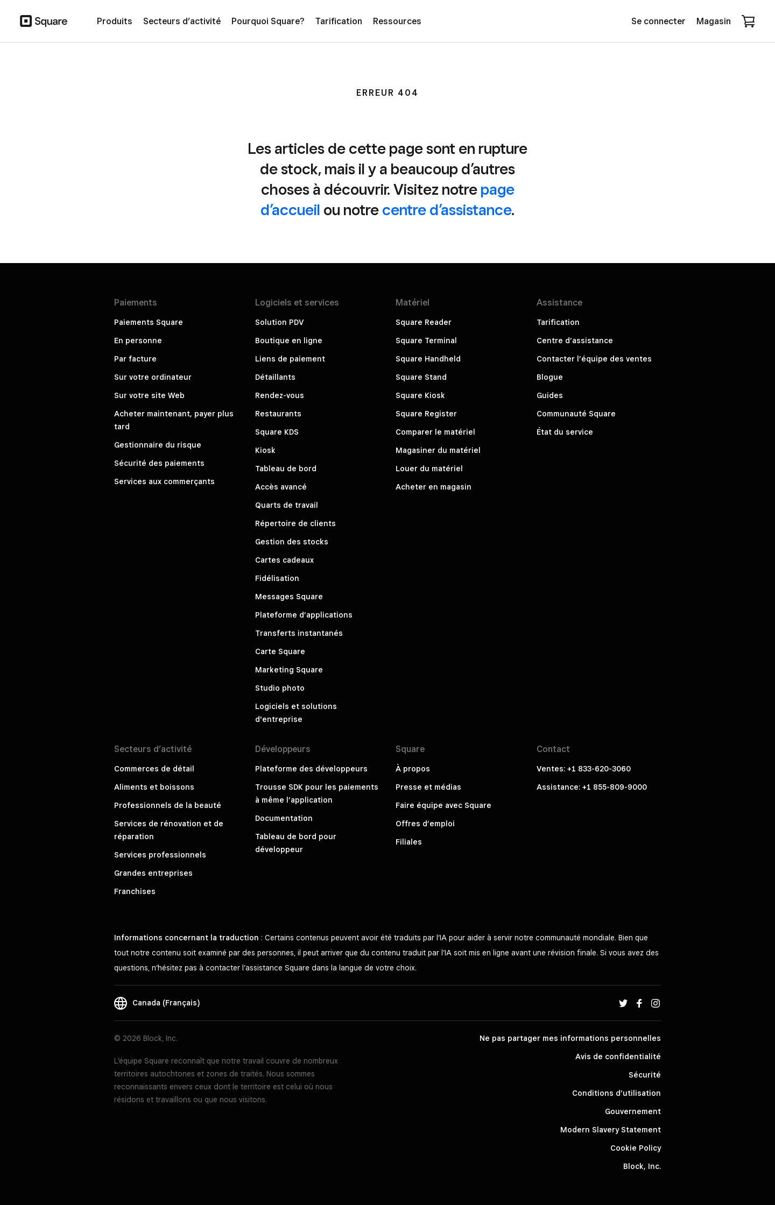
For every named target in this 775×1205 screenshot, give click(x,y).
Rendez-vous (279, 395)
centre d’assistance (446, 209)
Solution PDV (279, 322)
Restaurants (278, 413)
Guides (550, 395)
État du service (565, 432)
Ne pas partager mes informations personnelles (570, 1038)
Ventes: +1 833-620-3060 (584, 768)
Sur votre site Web (149, 395)
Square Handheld (428, 359)
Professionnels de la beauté (167, 805)
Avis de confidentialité (618, 1056)
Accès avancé (281, 487)
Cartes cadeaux (284, 560)
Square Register (426, 413)
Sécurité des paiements (159, 463)
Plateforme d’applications (304, 615)
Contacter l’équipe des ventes (594, 359)
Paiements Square (148, 322)
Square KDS (277, 432)
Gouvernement (633, 1111)
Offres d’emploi (425, 823)
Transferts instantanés (299, 633)
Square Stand (421, 377)
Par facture (135, 359)
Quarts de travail (286, 505)
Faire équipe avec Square (443, 805)
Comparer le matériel (435, 432)
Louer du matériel (429, 468)
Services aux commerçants (164, 481)
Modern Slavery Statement (610, 1129)
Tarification (558, 322)
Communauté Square (576, 413)
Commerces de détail (154, 768)
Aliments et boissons (154, 787)
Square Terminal (426, 340)
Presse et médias (428, 787)
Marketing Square (289, 669)
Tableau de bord (285, 468)
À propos (413, 768)
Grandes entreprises (153, 873)
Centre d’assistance (575, 340)
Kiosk (265, 450)
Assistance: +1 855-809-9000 (592, 787)
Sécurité (645, 1075)
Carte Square (280, 651)
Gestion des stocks (291, 541)
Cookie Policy (635, 1148)
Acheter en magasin (433, 487)
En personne (138, 340)
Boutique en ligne (288, 340)
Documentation (284, 818)
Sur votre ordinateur (153, 377)
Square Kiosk (420, 395)
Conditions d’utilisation (616, 1093)
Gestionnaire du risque (157, 445)
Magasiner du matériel (438, 450)
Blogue (550, 377)
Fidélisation (277, 578)
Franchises (135, 891)
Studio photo (280, 688)
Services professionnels (160, 854)
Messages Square (289, 596)
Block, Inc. (642, 1166)
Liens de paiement (290, 359)
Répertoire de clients (295, 523)
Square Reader (424, 322)
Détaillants (275, 377)
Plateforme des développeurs (311, 768)
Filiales (409, 842)
